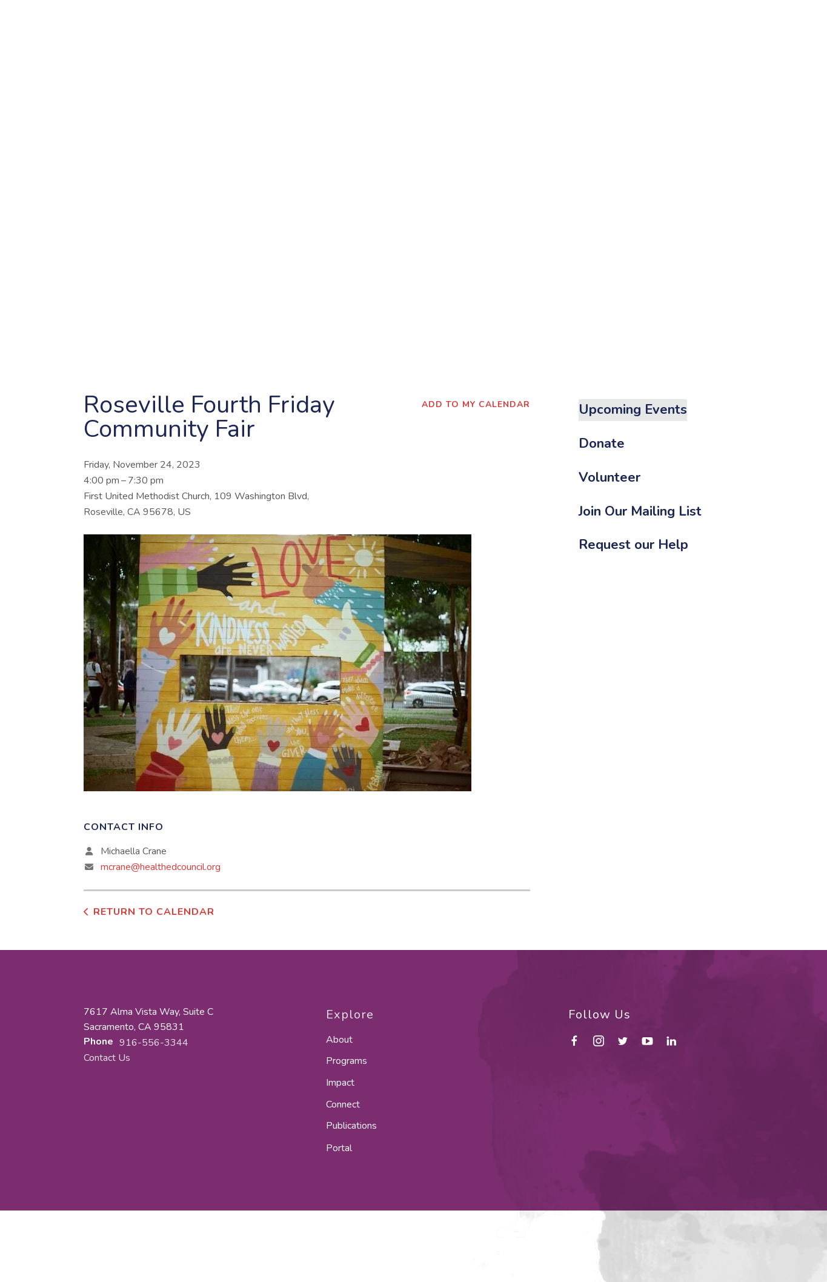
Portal (339, 1148)
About (339, 1039)
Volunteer (609, 477)
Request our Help (633, 545)
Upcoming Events (633, 409)
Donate (602, 443)
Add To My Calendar (476, 404)
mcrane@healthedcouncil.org (161, 867)
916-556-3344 (153, 1042)
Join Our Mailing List (640, 511)
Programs (346, 1061)
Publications (351, 1125)
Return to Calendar (153, 911)
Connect (343, 1104)
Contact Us (107, 1057)
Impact (340, 1082)
